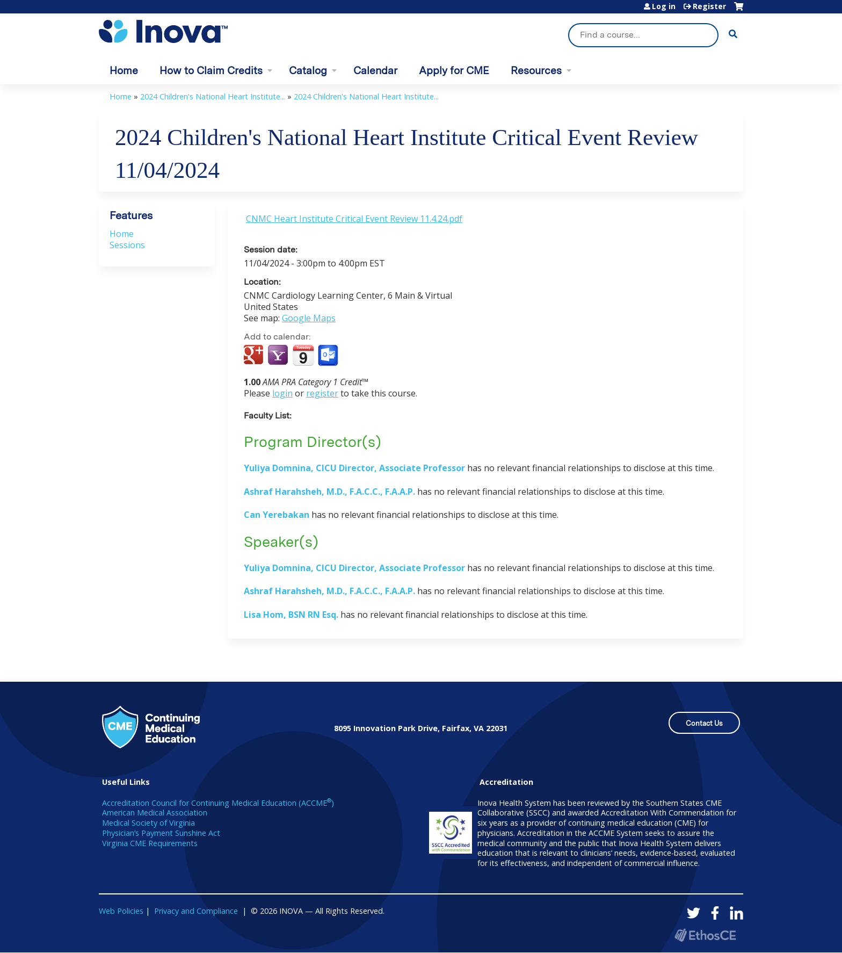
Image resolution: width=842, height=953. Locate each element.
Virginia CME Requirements (150, 843)
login (282, 393)
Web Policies (121, 911)
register (322, 393)
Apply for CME (454, 70)
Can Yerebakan (277, 515)
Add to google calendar (255, 355)
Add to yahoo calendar (279, 355)
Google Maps (309, 318)
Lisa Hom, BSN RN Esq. (291, 614)
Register (709, 6)
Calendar (375, 70)
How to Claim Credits (211, 70)
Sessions (127, 245)
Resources (536, 70)
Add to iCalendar (303, 355)
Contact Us (704, 723)
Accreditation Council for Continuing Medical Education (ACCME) (218, 803)
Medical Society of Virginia (148, 823)
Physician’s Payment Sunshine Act (161, 833)
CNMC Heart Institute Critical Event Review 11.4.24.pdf (354, 219)
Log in (664, 6)
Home (124, 70)
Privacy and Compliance (196, 911)
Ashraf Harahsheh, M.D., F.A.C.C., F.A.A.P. (329, 491)
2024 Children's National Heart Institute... (212, 96)
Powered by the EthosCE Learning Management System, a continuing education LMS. (705, 935)
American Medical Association (154, 812)
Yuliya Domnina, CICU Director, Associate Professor (354, 468)
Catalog (308, 70)
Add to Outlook (329, 355)
